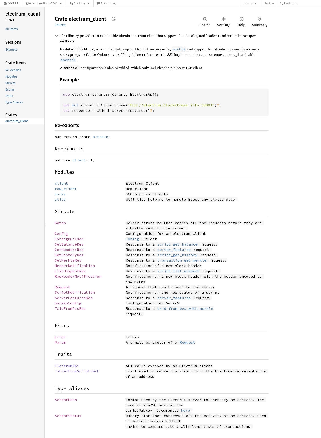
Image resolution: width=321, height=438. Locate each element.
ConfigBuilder (69, 239)
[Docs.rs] (11, 3)
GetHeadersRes (69, 249)
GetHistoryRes (69, 255)
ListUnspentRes (70, 271)
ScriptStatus (68, 415)
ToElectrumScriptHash (77, 371)
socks (60, 194)
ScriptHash (66, 399)
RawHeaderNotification (78, 276)
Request (62, 287)
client (79, 160)
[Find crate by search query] (302, 3)
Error (60, 337)
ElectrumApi (67, 366)
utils (60, 199)
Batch (60, 223)
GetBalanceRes (69, 244)
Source (60, 25)
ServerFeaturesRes (74, 297)
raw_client (66, 188)
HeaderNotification (75, 265)
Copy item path (113, 19)
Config (61, 233)
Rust (267, 3)
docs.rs (248, 3)
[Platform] (79, 3)
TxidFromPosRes (70, 308)
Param (60, 342)
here (185, 410)
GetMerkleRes (68, 260)
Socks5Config (68, 303)
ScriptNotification (75, 292)
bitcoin (100, 136)
